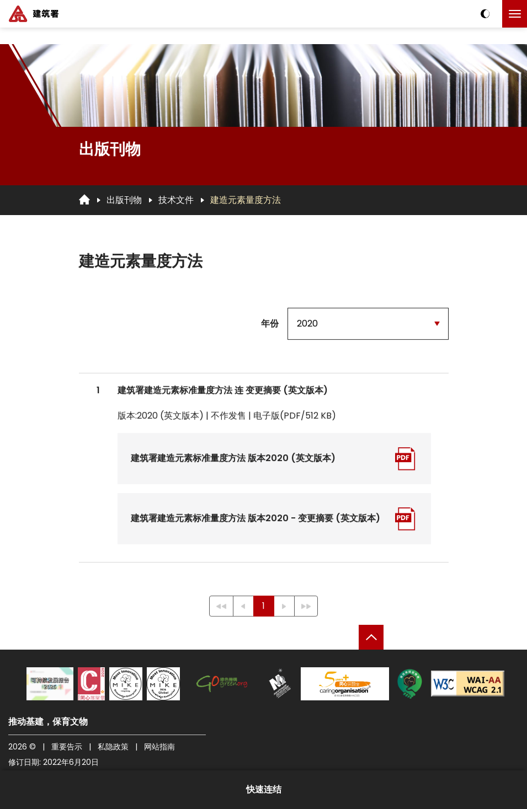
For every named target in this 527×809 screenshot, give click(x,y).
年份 (270, 324)
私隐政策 (113, 746)
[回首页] (84, 199)
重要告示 (66, 746)
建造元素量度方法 (245, 200)
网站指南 (159, 746)
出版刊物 (124, 200)
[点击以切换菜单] (514, 14)
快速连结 (263, 789)
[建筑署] (33, 14)
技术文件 (176, 200)
